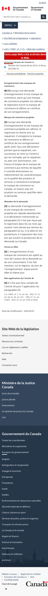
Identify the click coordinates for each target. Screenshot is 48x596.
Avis (32, 577)
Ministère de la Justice (25, 32)
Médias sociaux (9, 574)
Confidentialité (11, 579)
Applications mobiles (31, 574)
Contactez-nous (9, 365)
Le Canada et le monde (13, 530)
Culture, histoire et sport (14, 512)
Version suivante (35, 73)
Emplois (6, 459)
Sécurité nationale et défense (16, 506)
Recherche (7, 353)
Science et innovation (12, 542)
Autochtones (8, 548)
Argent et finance (10, 536)
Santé (4, 488)
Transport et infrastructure (15, 524)
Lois (4, 417)
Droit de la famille (10, 393)
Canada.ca (7, 32)
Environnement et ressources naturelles (21, 500)
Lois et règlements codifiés (15, 347)
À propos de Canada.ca (15, 577)
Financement (8, 405)
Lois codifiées (10, 43)
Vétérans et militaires (12, 554)
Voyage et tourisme (11, 471)
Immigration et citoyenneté (15, 465)
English (42, 2)
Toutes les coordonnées (13, 440)
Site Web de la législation (16, 38)
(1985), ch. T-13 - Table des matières (24, 49)
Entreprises (7, 477)
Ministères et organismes (14, 446)
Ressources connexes (12, 341)
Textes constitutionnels (13, 335)
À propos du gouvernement (15, 452)
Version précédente (16, 73)
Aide (4, 359)
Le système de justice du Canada (17, 411)
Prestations (7, 483)
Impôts (5, 494)
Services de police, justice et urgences (20, 518)
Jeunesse (6, 560)
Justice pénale (8, 399)
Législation (36, 38)
